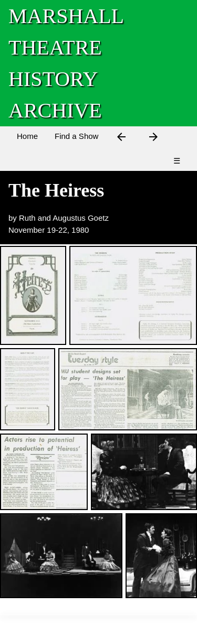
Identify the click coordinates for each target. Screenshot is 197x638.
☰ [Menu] (176, 160)
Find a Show (76, 136)
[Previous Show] (121, 138)
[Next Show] (153, 138)
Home (27, 136)
